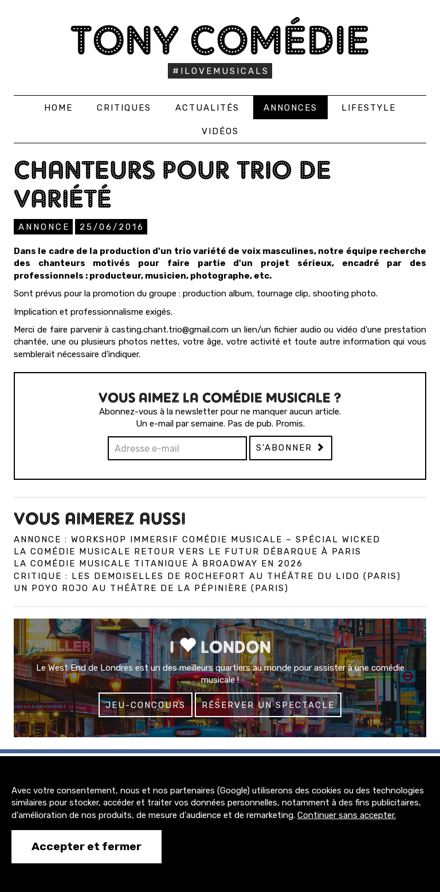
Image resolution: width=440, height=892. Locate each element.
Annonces (290, 108)
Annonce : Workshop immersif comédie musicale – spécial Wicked (197, 539)
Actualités (207, 108)
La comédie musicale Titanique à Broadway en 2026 (158, 563)
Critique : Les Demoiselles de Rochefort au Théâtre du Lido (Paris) (207, 576)
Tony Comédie (220, 40)
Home (58, 108)
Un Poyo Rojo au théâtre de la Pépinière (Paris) (151, 588)
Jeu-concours (145, 705)
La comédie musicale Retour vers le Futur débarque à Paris (188, 551)
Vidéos (220, 131)
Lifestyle (368, 108)
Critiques (124, 108)
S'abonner (290, 448)
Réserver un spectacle (268, 705)
